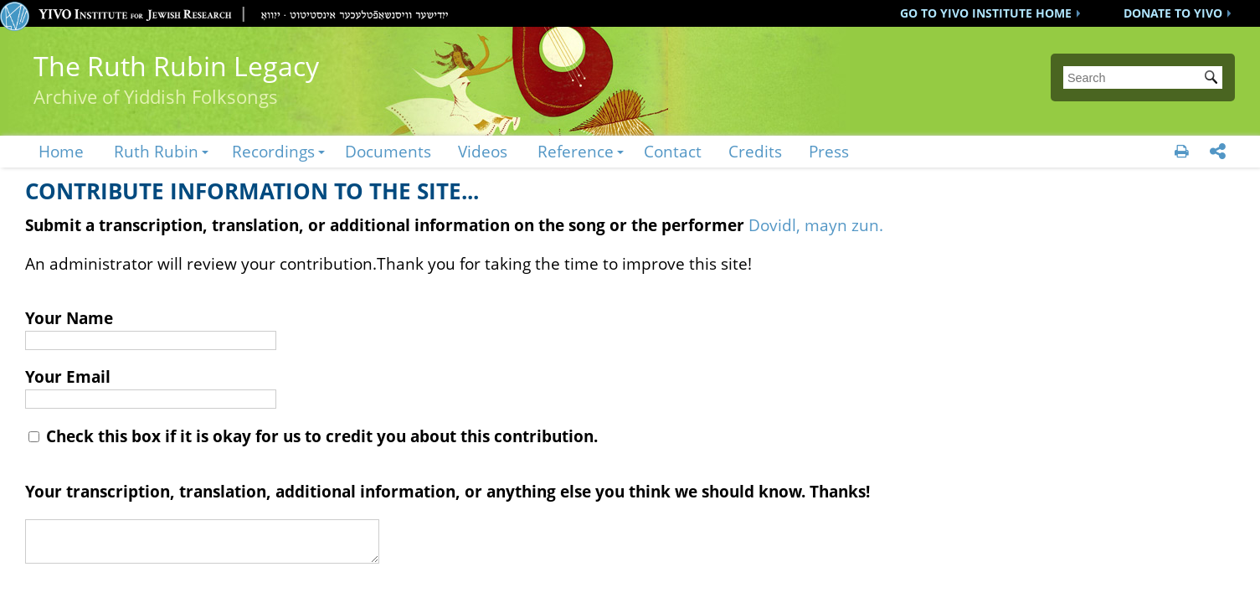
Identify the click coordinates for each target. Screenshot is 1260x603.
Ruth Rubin (156, 151)
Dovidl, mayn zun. (815, 225)
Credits (755, 151)
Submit (1214, 78)
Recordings (273, 151)
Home (61, 151)
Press (829, 151)
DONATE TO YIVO (1173, 13)
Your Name (69, 318)
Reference (575, 151)
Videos (482, 151)
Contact (673, 151)
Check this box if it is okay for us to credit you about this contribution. (313, 436)
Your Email (68, 376)
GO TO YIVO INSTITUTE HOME (986, 13)
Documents (388, 151)
